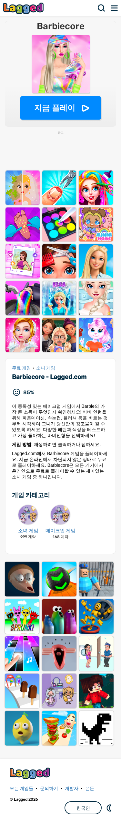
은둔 (89, 788)
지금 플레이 (54, 107)
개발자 (71, 788)
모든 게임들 (21, 788)
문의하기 (49, 788)
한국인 (83, 808)
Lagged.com (31, 773)
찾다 (101, 8)
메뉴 (114, 8)
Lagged (24, 8)
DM (109, 807)
